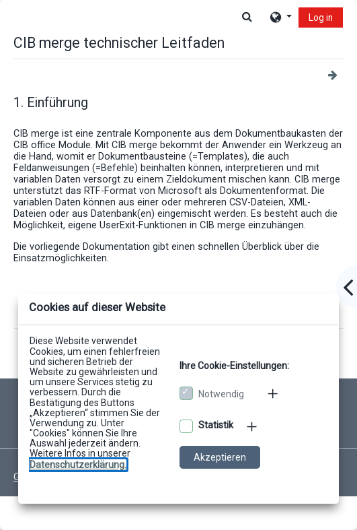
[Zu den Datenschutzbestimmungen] (78, 464)
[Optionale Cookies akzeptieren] (186, 426)
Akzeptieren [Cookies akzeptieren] (220, 457)
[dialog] (178, 265)
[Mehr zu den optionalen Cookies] (253, 426)
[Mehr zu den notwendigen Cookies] (273, 393)
